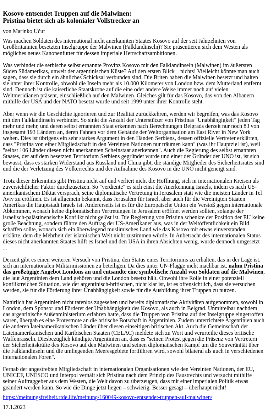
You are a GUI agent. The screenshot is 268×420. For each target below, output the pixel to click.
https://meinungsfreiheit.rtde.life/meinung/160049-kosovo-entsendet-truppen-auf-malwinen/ (107, 397)
